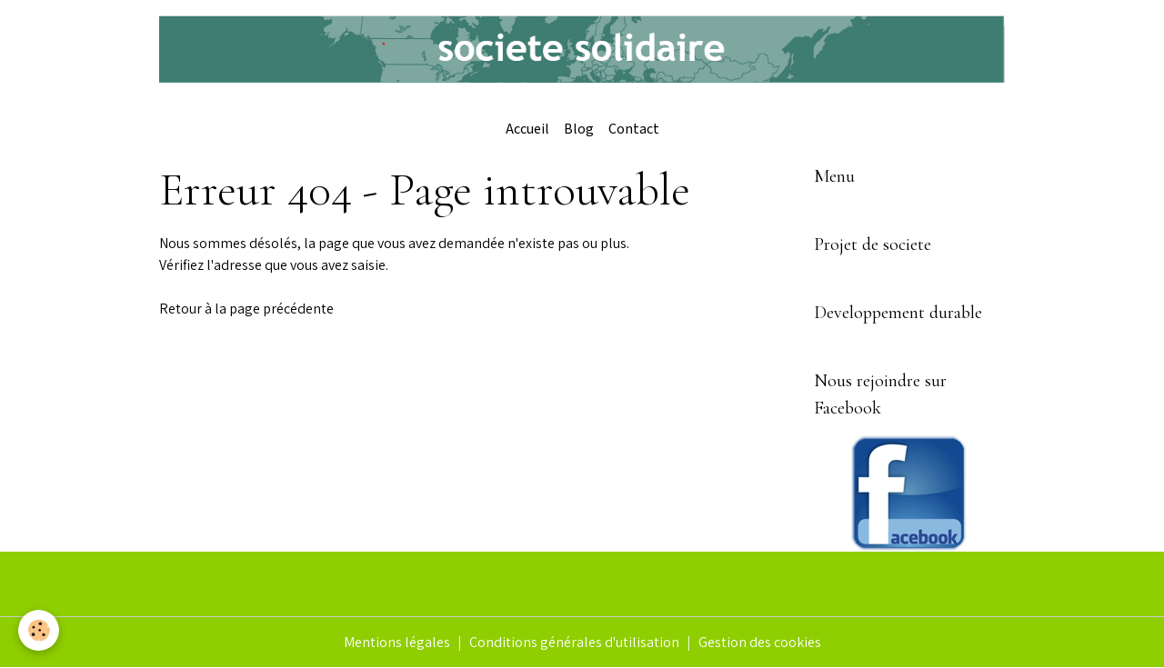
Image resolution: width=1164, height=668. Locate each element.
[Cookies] (38, 630)
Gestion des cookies (759, 642)
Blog (579, 129)
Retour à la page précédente (246, 308)
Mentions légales (397, 642)
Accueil (527, 129)
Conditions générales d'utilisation (574, 642)
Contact (633, 129)
